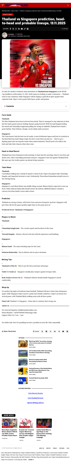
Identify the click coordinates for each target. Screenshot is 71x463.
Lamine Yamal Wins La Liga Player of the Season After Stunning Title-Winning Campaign (44, 434)
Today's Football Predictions (54, 456)
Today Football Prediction (28, 454)
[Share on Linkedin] (19, 29)
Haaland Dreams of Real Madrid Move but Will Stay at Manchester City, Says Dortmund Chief (40, 371)
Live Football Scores (35, 399)
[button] (3, 5)
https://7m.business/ (7, 461)
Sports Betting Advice (35, 404)
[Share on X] (13, 29)
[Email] (22, 29)
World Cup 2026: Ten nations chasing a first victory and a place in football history (40, 344)
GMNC (25, 461)
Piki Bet (33, 458)
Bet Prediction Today (39, 456)
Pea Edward (11, 34)
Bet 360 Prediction (25, 458)
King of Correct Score (25, 456)
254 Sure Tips (14, 456)
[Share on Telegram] (58, 332)
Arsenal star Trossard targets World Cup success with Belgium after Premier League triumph (26, 434)
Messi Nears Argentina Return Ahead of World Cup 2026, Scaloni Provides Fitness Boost (9, 433)
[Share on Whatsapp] (16, 29)
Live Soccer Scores (35, 394)
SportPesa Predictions (43, 454)
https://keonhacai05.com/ (44, 458)
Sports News (7, 15)
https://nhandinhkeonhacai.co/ (60, 458)
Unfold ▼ (31, 461)
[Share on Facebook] (10, 29)
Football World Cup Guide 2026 (38, 379)
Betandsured (16, 454)
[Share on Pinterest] (45, 332)
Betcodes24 (8, 454)
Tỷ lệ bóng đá (18, 461)
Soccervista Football (56, 454)
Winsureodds (15, 458)
